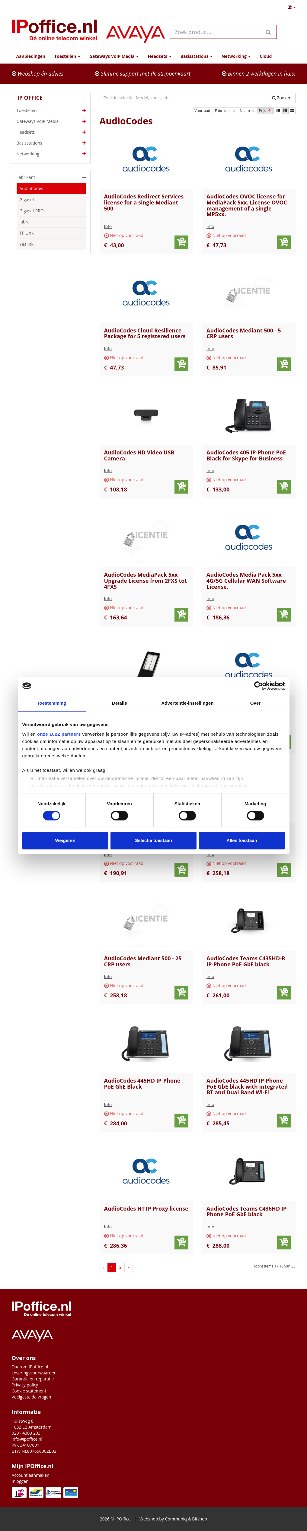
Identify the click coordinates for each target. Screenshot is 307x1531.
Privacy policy (25, 1385)
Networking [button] (236, 56)
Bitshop (199, 1519)
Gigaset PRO (32, 211)
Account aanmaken (31, 1475)
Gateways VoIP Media (51, 121)
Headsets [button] (159, 56)
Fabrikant (225, 110)
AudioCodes (31, 188)
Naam (247, 110)
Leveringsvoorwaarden (34, 1373)
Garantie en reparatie (33, 1379)
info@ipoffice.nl (27, 1439)
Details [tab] (119, 703)
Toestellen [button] (67, 56)
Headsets (51, 132)
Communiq (176, 1519)
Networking (51, 154)
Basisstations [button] (197, 56)
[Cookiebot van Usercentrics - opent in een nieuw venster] (258, 685)
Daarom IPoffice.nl (30, 1367)
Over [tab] (255, 703)
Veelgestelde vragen (31, 1397)
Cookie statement (29, 1391)
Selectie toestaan (153, 840)
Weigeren (65, 840)
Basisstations (51, 143)
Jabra (25, 222)
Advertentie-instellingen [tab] (187, 703)
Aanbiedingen (30, 56)
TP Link (27, 233)
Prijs (265, 110)
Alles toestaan (241, 840)
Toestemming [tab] (51, 703)
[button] (291, 7)
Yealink (27, 244)
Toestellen (51, 111)
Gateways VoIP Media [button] (114, 56)
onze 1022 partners (59, 734)
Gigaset (27, 199)
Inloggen (20, 1481)
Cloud (266, 56)
